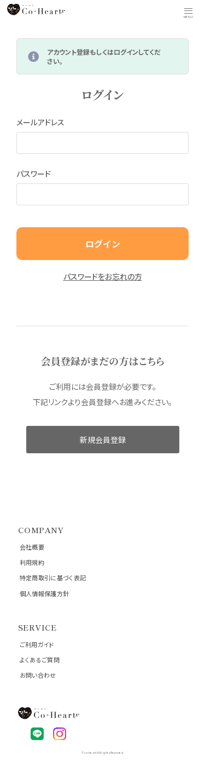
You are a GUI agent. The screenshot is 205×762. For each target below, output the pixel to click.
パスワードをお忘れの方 (102, 276)
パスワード (33, 173)
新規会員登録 (103, 439)
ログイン (102, 243)
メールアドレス (40, 122)
